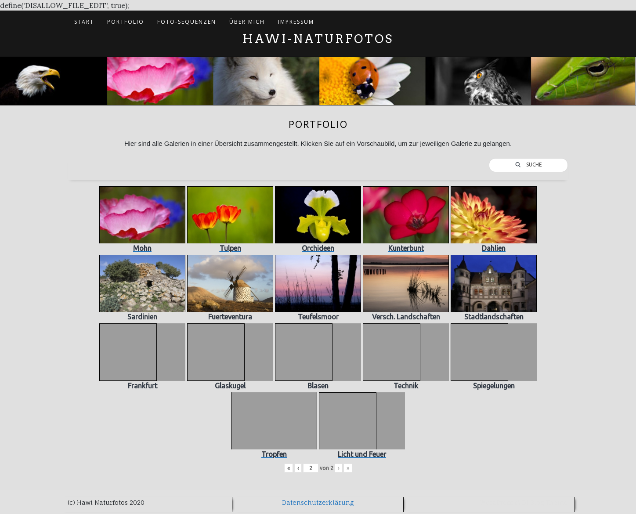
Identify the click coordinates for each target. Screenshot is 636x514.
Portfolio (125, 21)
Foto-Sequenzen (186, 21)
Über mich (247, 21)
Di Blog (529, 502)
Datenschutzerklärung (318, 502)
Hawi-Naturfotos (318, 39)
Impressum (296, 21)
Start (84, 21)
